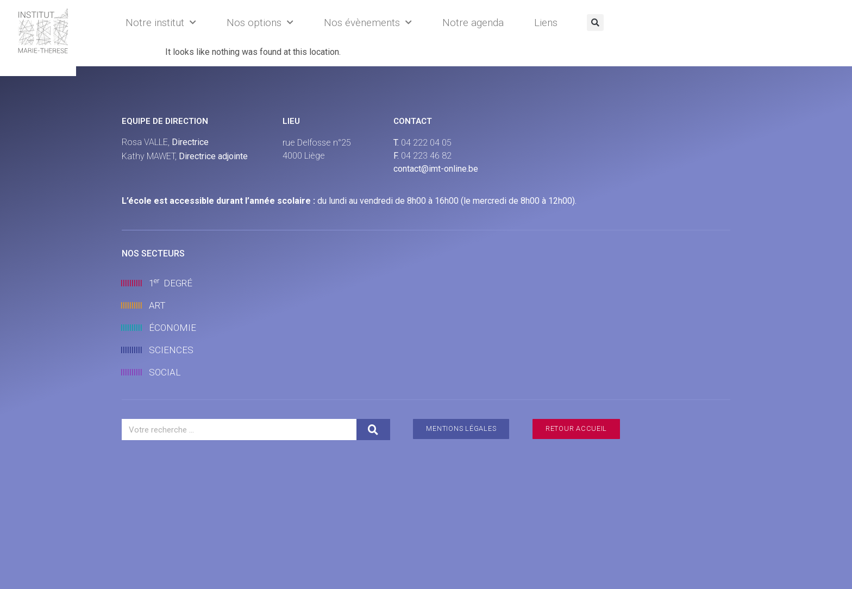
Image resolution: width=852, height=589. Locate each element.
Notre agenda (473, 22)
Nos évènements (368, 23)
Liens (545, 22)
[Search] (373, 429)
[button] (595, 22)
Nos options (260, 23)
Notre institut (161, 23)
